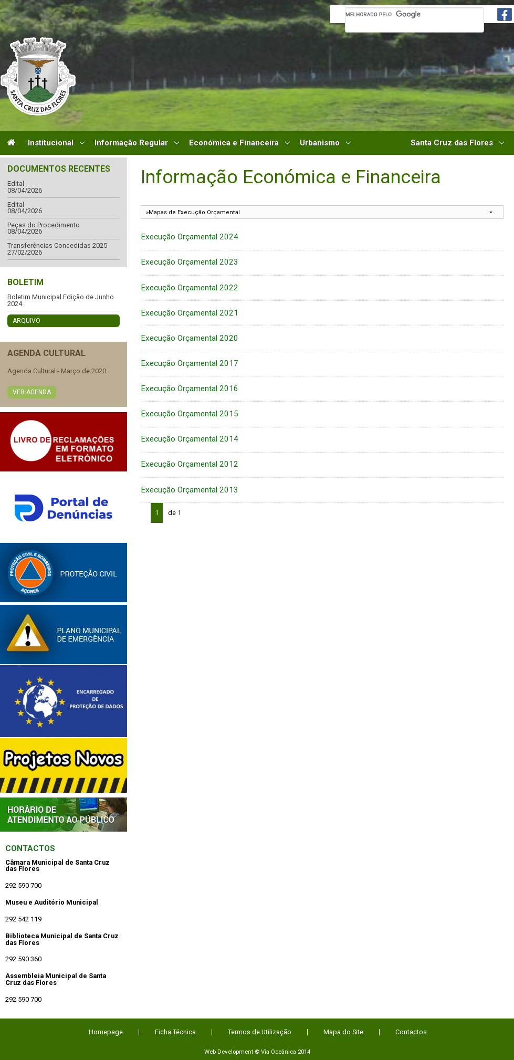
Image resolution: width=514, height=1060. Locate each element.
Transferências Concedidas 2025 (57, 246)
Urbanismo (320, 143)
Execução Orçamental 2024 (189, 237)
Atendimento (63, 814)
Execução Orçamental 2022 (189, 287)
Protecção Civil (63, 572)
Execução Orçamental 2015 (189, 413)
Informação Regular (131, 143)
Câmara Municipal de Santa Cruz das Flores (38, 76)
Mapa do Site (343, 1032)
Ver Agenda (32, 392)
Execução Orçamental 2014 (189, 439)
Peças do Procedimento (43, 225)
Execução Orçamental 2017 (189, 363)
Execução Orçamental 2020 (189, 338)
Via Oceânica (278, 1051)
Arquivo (26, 320)
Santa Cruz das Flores (452, 143)
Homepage (106, 1032)
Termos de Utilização (259, 1032)
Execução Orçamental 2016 (189, 388)
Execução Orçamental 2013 (189, 490)
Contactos (30, 848)
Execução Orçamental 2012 (189, 464)
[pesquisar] (414, 14)
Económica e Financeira (234, 143)
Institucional (51, 143)
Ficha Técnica (175, 1032)
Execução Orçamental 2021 (189, 313)
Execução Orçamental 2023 (189, 262)
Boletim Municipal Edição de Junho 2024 (60, 300)
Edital (15, 184)
